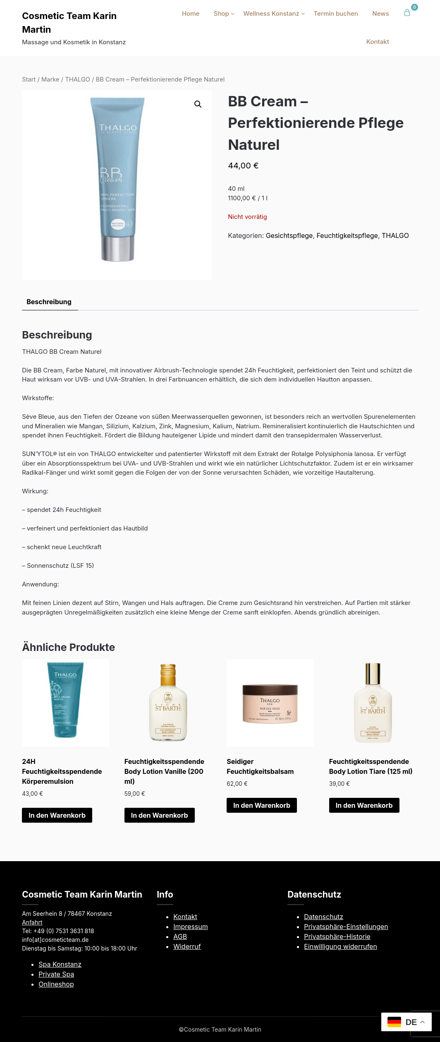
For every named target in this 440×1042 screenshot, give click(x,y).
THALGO (77, 79)
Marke (50, 79)
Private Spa (56, 974)
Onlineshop (56, 984)
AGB (180, 936)
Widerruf (187, 946)
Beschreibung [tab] (49, 302)
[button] (198, 104)
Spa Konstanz (59, 964)
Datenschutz (323, 916)
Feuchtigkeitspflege (347, 235)
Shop (221, 13)
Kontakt (377, 42)
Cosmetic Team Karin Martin (69, 22)
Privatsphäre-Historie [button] (337, 936)
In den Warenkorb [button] (57, 815)
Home (190, 13)
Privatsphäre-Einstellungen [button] (346, 926)
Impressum (190, 926)
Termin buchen (335, 13)
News (380, 13)
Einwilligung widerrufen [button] (340, 946)
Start (29, 79)
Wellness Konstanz (271, 13)
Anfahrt (32, 922)
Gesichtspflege (289, 235)
